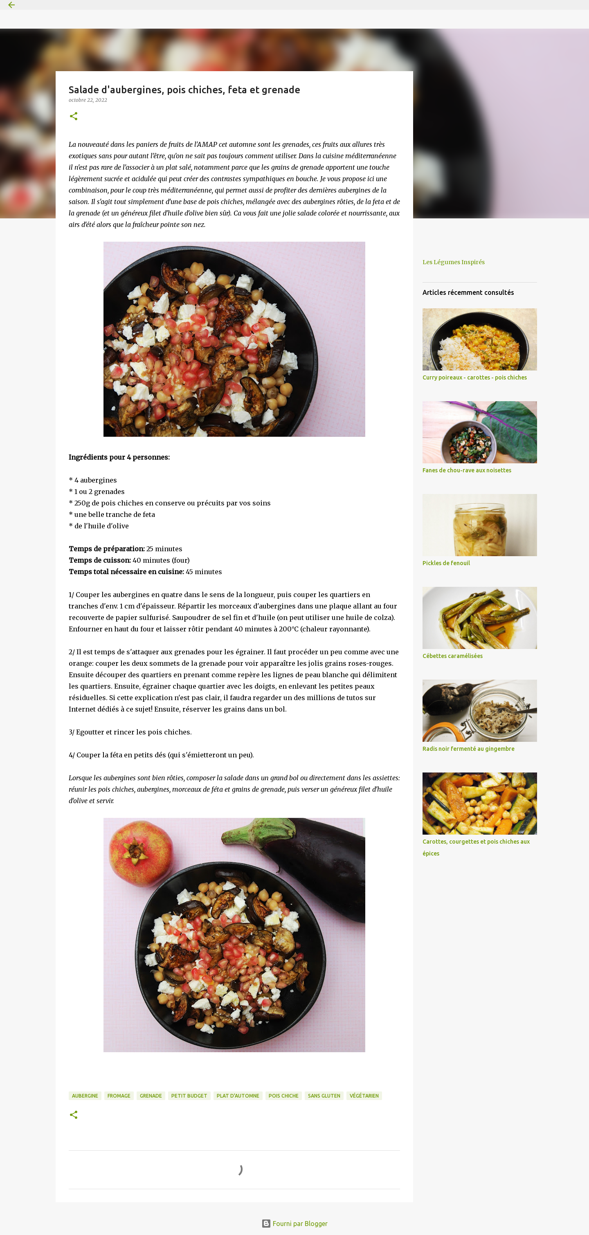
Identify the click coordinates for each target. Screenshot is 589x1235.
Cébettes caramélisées (453, 656)
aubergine (85, 1095)
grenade (151, 1095)
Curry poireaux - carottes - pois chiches (475, 377)
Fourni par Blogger (294, 1223)
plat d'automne (238, 1095)
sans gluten (324, 1095)
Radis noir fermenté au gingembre (469, 748)
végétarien (364, 1095)
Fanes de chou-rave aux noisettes (467, 470)
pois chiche (284, 1095)
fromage (119, 1095)
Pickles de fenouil (446, 563)
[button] (74, 116)
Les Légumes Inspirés (454, 262)
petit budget (189, 1095)
